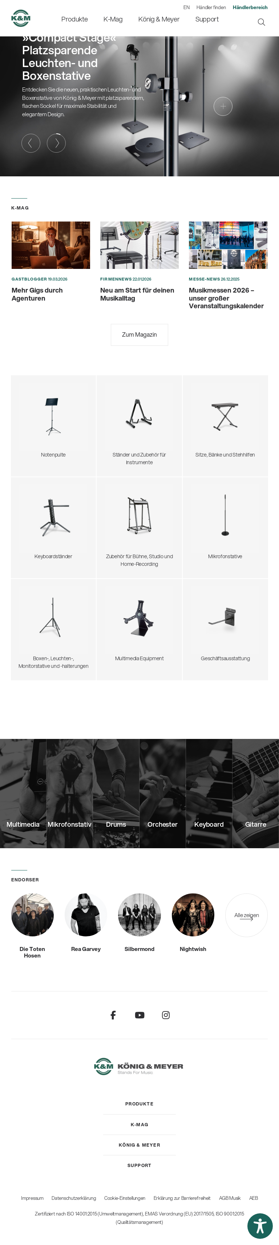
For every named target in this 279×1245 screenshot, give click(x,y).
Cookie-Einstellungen (124, 1198)
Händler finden (211, 7)
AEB (253, 1198)
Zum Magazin (139, 334)
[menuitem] (81, 18)
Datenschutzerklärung (74, 1198)
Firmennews (116, 279)
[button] (260, 1226)
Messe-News (204, 279)
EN (186, 7)
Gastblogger (29, 279)
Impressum (32, 1198)
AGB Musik (230, 1198)
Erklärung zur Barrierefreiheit (182, 1198)
